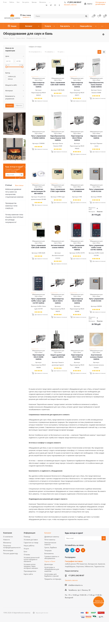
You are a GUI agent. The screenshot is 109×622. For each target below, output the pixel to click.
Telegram (50, 5)
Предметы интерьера (52, 579)
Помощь (27, 537)
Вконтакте (46, 5)
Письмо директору (10, 553)
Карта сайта (28, 574)
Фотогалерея (8, 550)
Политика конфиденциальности (12, 546)
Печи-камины (49, 539)
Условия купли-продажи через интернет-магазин (31, 566)
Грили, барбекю (50, 547)
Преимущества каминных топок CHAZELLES (11, 205)
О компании (8, 537)
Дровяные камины (51, 537)
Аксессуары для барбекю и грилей (51, 575)
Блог (25, 551)
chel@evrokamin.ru (75, 585)
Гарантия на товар (31, 542)
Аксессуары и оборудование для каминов (51, 569)
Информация (29, 533)
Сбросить (19, 105)
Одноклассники (59, 5)
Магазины (7, 542)
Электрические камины (50, 543)
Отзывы (27, 554)
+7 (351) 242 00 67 (76, 575)
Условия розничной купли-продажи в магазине (31, 559)
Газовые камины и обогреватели (51, 557)
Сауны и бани (49, 561)
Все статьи (19, 185)
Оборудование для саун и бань (38, 79)
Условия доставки (31, 539)
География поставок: (74, 561)
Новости (6, 539)
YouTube (55, 5)
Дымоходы (48, 564)
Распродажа (70, 557)
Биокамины (49, 553)
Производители (30, 571)
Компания (7, 533)
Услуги (26, 548)
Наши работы (29, 545)
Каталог (47, 533)
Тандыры (48, 550)
